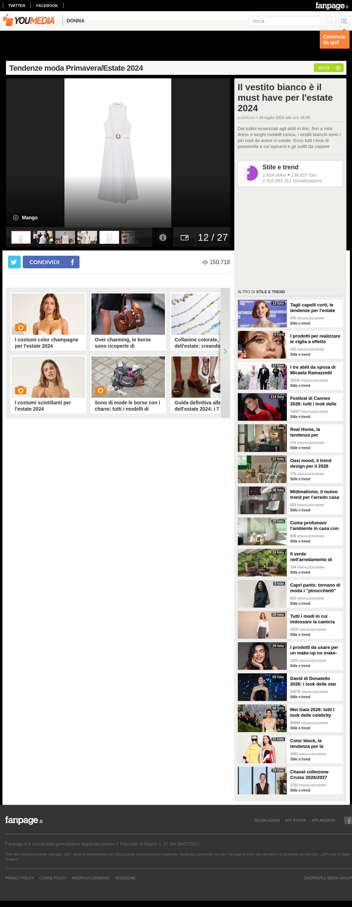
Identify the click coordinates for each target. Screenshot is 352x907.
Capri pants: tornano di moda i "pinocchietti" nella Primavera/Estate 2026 (315, 588)
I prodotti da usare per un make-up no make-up (314, 650)
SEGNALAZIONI (267, 820)
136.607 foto (303, 175)
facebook (47, 5)
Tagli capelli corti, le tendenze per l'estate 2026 (312, 307)
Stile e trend (281, 167)
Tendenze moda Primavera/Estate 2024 (76, 68)
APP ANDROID (324, 820)
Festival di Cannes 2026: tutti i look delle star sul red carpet (313, 401)
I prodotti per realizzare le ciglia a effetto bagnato (315, 339)
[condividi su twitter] (14, 262)
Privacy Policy (19, 878)
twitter (17, 5)
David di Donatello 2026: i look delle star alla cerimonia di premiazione (313, 681)
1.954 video (274, 175)
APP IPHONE (295, 820)
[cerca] (290, 21)
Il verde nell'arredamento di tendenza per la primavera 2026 (311, 556)
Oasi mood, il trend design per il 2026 (311, 463)
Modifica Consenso (91, 878)
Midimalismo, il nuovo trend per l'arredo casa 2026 (314, 494)
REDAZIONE (125, 878)
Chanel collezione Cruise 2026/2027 (309, 774)
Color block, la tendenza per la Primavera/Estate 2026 (314, 743)
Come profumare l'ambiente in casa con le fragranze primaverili (315, 525)
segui (323, 67)
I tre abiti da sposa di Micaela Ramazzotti (313, 369)
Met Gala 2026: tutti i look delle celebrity (312, 712)
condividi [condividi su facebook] (44, 261)
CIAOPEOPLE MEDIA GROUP (328, 878)
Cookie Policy (53, 878)
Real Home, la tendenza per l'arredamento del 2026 (314, 432)
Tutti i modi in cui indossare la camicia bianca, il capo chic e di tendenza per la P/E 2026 (313, 619)
